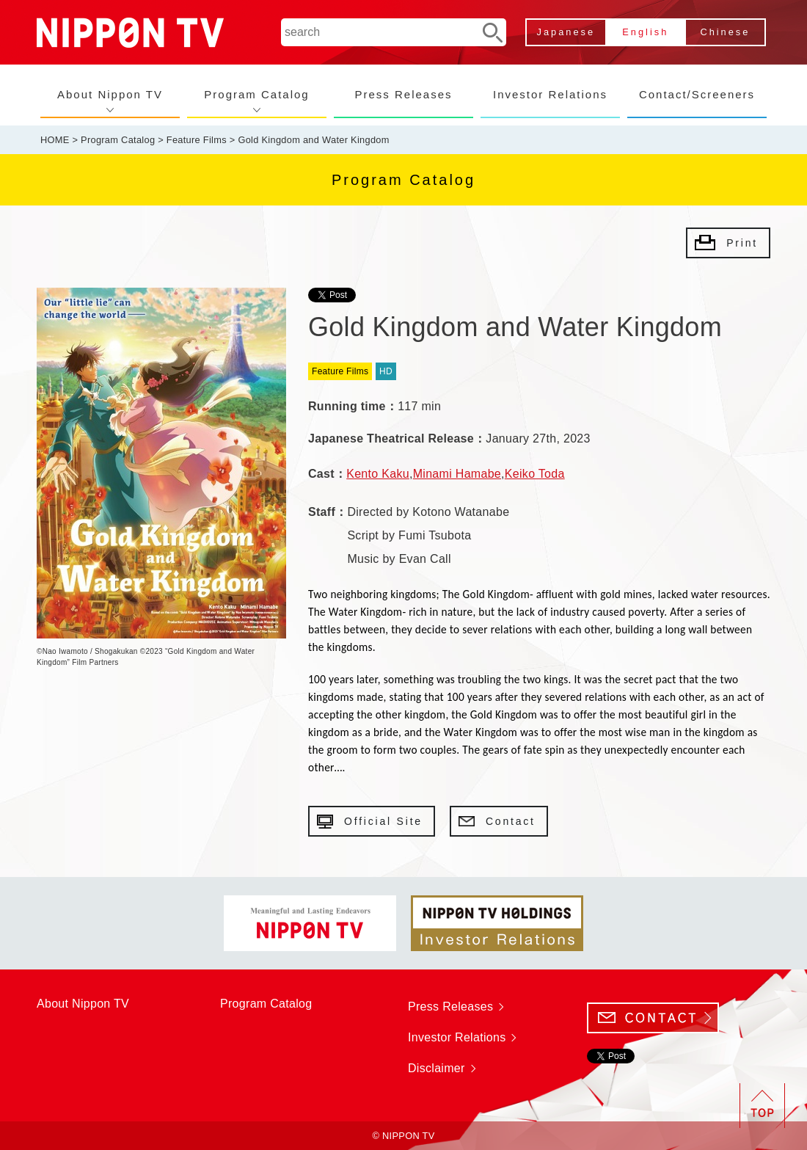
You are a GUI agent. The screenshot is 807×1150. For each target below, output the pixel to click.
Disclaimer (436, 1068)
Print (742, 243)
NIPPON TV (130, 33)
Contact (511, 821)
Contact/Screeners (697, 94)
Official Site (383, 821)
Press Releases (403, 94)
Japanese (566, 31)
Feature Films (197, 139)
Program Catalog (256, 94)
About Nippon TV (110, 94)
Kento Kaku (377, 473)
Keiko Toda (535, 473)
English (645, 31)
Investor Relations (550, 94)
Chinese (725, 31)
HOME (55, 139)
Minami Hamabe (457, 473)
